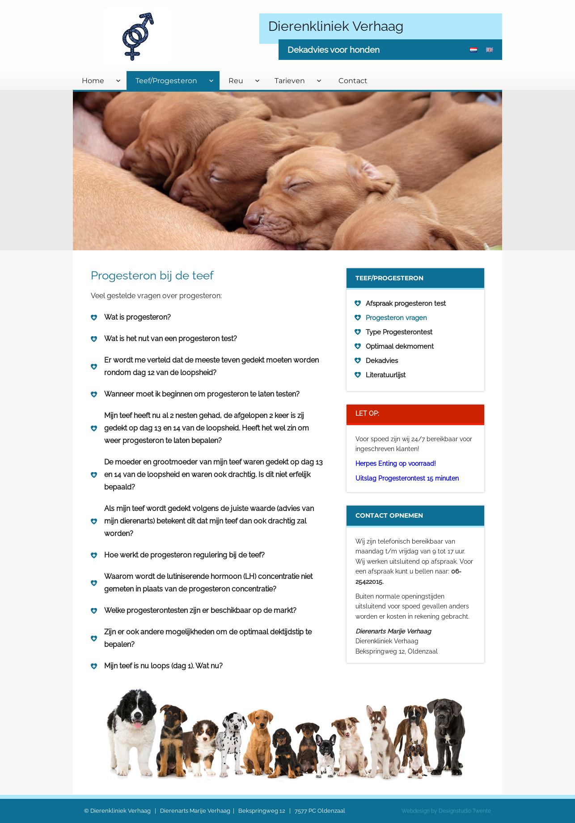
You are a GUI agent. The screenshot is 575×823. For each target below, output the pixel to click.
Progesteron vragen (396, 318)
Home (93, 80)
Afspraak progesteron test (406, 304)
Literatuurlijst (386, 375)
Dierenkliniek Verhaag (336, 26)
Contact (353, 80)
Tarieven (290, 80)
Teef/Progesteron (166, 80)
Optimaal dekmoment (400, 346)
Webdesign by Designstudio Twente (446, 811)
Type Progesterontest (399, 332)
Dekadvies (382, 361)
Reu (235, 80)
